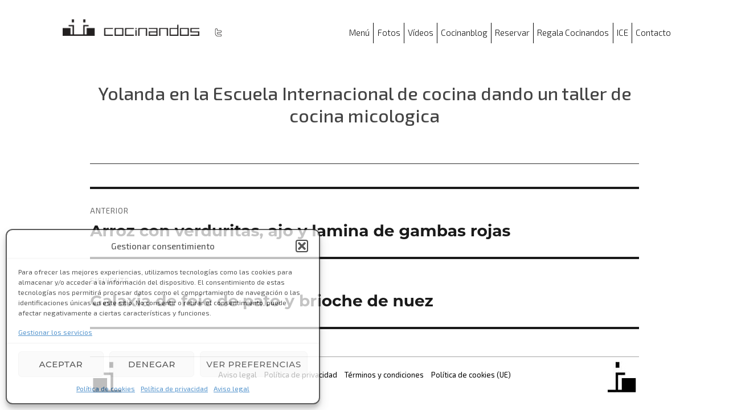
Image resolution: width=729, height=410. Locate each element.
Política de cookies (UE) (471, 374)
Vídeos (420, 32)
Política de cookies (105, 388)
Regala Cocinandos (573, 32)
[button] (302, 246)
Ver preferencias (253, 364)
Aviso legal (231, 388)
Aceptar (61, 364)
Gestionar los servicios (55, 332)
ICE (622, 32)
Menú (359, 32)
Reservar (512, 32)
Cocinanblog (464, 32)
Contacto (653, 32)
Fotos (389, 32)
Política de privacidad (174, 388)
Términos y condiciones (384, 374)
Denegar (151, 364)
